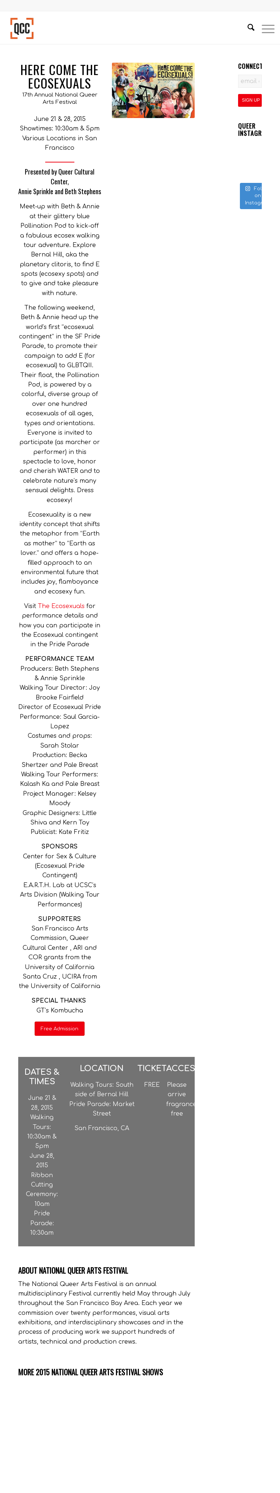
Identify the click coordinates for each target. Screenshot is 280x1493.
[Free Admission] (60, 1029)
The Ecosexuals (61, 606)
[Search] (247, 27)
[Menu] (264, 27)
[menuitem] (247, 27)
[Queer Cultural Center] (21, 27)
